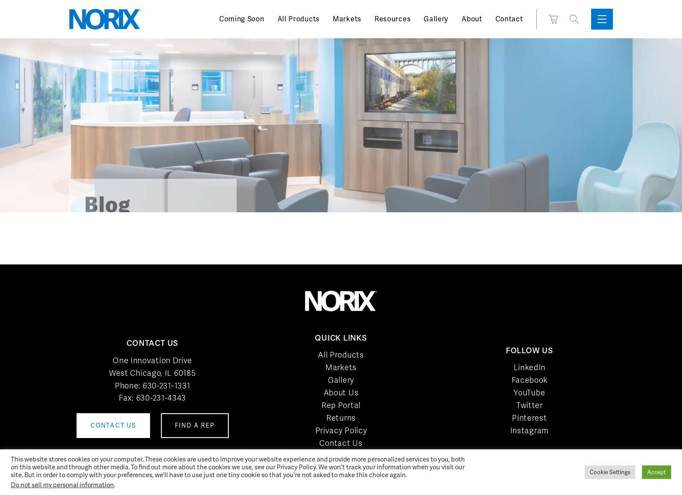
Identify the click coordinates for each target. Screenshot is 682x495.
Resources (392, 18)
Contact (509, 18)
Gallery (436, 18)
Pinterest (529, 418)
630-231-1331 (166, 386)
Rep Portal (341, 405)
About (471, 18)
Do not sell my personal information (62, 485)
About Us (341, 393)
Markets (347, 18)
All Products (298, 18)
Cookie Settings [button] (610, 472)
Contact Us (340, 443)
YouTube (529, 393)
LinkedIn (530, 367)
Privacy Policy (341, 430)
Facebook (530, 380)
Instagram (529, 430)
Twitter (529, 405)
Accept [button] (656, 472)
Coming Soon (241, 18)
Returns (341, 418)
